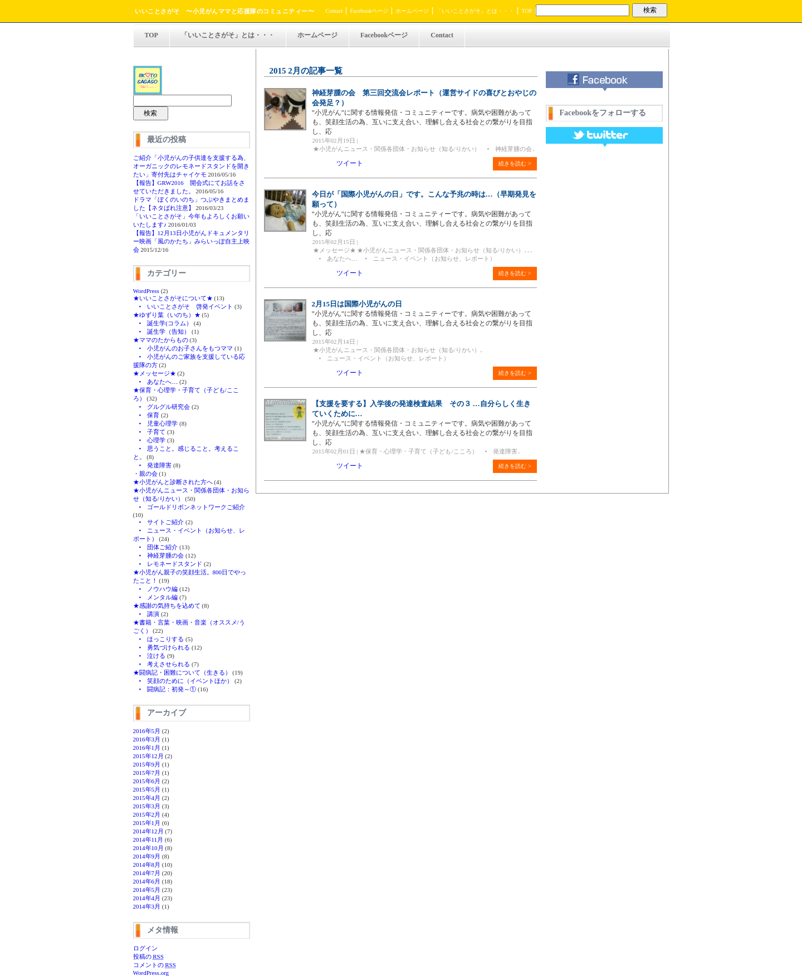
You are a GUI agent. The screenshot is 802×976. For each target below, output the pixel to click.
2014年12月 (148, 831)
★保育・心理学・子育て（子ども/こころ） (418, 451)
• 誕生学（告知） (161, 331)
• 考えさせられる (161, 664)
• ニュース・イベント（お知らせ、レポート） (427, 258)
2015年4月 (147, 797)
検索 (650, 10)
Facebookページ (369, 11)
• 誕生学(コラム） (163, 323)
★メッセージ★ (154, 373)
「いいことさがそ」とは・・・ (475, 11)
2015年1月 (147, 822)
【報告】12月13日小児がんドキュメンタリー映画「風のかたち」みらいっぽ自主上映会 (191, 241)
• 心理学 (149, 440)
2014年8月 (147, 864)
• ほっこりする (158, 639)
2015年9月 (147, 764)
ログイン (145, 948)
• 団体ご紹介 (155, 547)
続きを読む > (514, 163)
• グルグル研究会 (161, 406)
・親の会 (145, 473)
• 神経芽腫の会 (158, 555)
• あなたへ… (155, 381)
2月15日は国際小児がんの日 (357, 304)
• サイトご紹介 (158, 522)
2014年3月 (147, 906)
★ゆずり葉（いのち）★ (166, 314)
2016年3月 (147, 739)
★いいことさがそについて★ (173, 298)
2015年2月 (147, 814)
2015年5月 (147, 789)
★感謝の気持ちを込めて (166, 605)
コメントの (154, 965)
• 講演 (146, 614)
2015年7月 (147, 772)
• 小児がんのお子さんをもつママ (183, 348)
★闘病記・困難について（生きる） (182, 672)
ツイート (349, 163)
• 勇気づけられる (161, 647)
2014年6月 (147, 881)
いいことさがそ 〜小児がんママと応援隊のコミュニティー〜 (224, 11)
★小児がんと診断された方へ (173, 482)
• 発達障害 (152, 465)
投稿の (148, 956)
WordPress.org (151, 972)
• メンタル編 (155, 597)
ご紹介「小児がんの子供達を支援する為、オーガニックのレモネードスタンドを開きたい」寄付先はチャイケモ (191, 166)
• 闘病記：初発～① (165, 689)
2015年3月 (147, 806)
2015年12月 (148, 756)
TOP (526, 11)
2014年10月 (148, 848)
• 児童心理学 (155, 423)
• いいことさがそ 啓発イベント (183, 306)
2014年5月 (147, 889)
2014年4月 (147, 898)
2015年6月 (147, 781)
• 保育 (146, 415)
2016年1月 (147, 747)
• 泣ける (149, 655)
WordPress (146, 290)
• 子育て (149, 431)
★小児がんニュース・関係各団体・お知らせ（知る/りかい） (396, 148)
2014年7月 (147, 873)
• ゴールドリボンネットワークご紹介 (189, 507)
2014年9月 (147, 856)
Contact (334, 11)
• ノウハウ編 (155, 588)
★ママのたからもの (160, 339)
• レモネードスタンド (168, 563)
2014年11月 (148, 839)
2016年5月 (147, 731)
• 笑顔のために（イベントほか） (183, 680)
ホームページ (412, 11)
